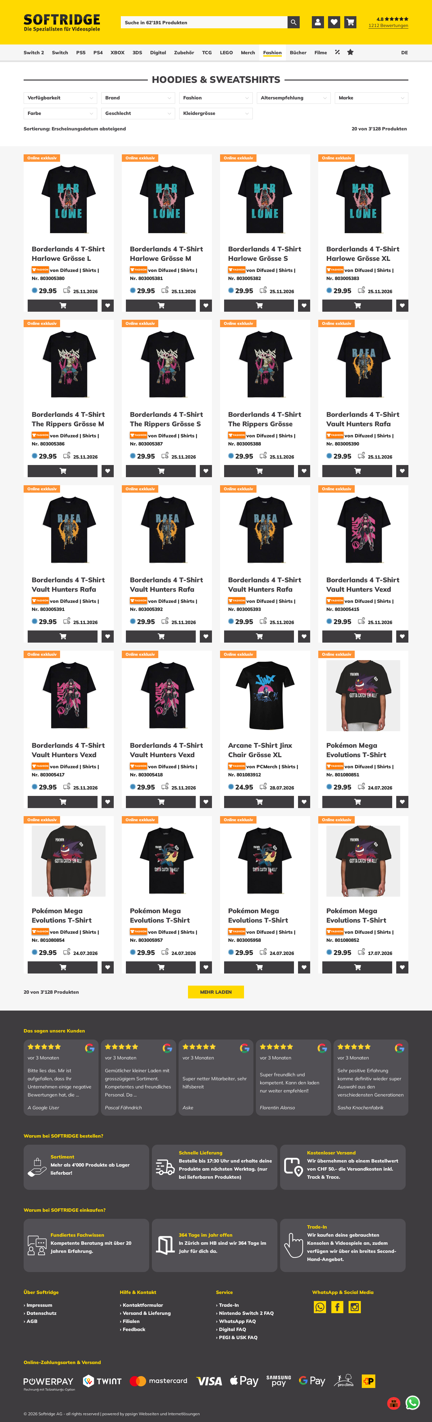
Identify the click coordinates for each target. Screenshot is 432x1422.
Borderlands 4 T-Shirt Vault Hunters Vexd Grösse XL (166, 754)
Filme (321, 53)
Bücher (298, 53)
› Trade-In (227, 1305)
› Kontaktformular (141, 1305)
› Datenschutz (40, 1313)
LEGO (226, 53)
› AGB (30, 1321)
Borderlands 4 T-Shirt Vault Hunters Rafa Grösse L (362, 423)
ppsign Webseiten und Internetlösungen (162, 1413)
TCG (207, 53)
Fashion (272, 53)
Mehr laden (216, 992)
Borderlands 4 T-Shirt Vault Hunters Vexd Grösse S (68, 754)
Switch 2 (34, 53)
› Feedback (132, 1329)
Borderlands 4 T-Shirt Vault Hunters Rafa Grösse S (166, 589)
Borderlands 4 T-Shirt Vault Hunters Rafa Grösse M (68, 589)
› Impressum (38, 1305)
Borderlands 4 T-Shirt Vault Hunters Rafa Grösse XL (264, 589)
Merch (248, 53)
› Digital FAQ (231, 1329)
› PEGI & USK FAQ (237, 1337)
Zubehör (184, 53)
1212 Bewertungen (388, 25)
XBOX (118, 53)
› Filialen (130, 1321)
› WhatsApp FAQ (236, 1321)
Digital (158, 53)
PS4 (98, 53)
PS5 (80, 53)
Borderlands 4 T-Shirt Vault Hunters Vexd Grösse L (362, 589)
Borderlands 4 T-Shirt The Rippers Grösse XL (264, 423)
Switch (60, 53)
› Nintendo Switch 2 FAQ (245, 1313)
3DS (137, 53)
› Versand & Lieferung (145, 1313)
